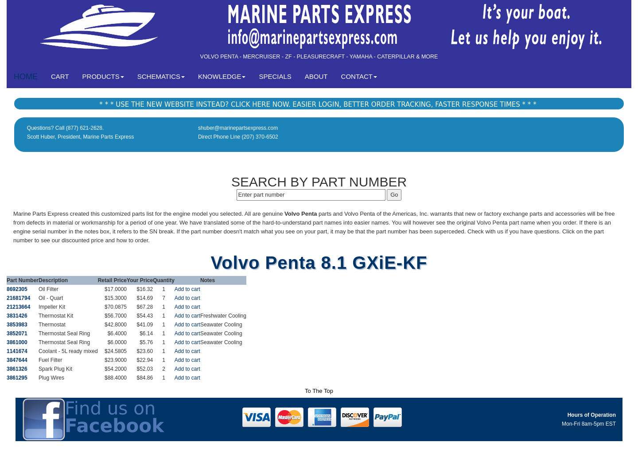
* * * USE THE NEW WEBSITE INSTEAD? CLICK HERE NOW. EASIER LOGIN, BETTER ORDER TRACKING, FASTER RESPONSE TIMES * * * (317, 105)
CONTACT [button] (359, 76)
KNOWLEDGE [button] (222, 76)
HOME (26, 76)
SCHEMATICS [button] (161, 76)
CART (63, 76)
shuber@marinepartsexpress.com (238, 128)
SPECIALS (275, 76)
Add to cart (187, 289)
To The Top (319, 391)
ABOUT (316, 76)
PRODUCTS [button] (103, 76)
